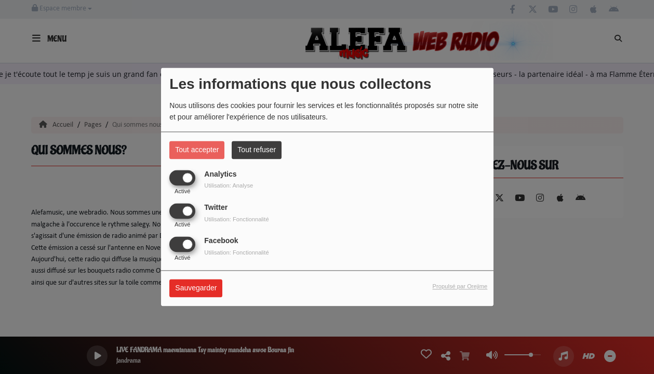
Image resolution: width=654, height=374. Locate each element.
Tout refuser (256, 149)
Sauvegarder (196, 288)
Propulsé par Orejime (460, 287)
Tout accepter (197, 149)
